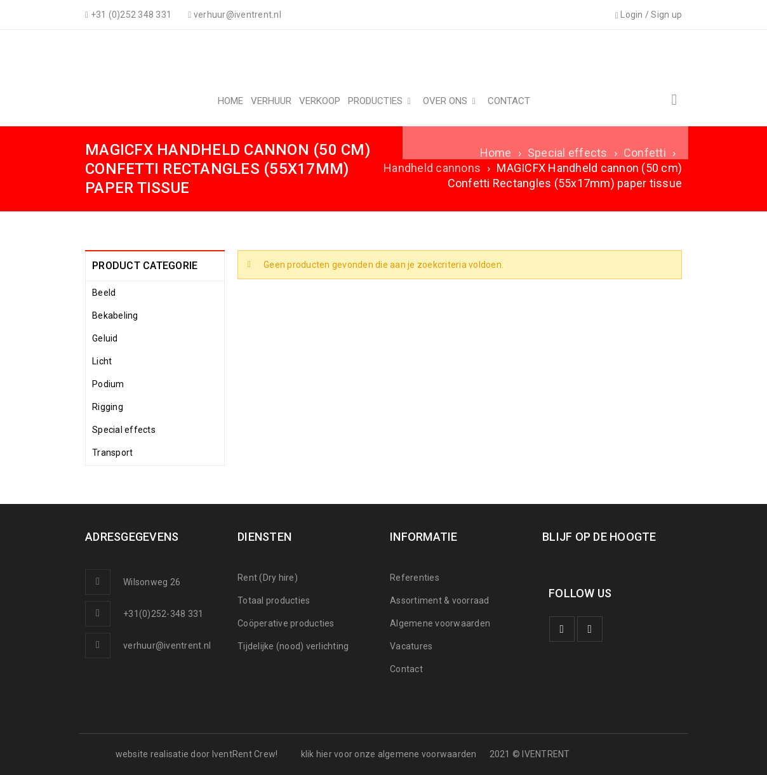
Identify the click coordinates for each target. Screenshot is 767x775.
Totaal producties (273, 600)
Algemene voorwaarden (440, 623)
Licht (102, 361)
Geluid (105, 338)
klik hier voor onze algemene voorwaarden (389, 754)
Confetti (645, 152)
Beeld (104, 293)
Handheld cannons (432, 168)
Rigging (107, 407)
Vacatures (411, 646)
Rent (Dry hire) (267, 578)
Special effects (568, 152)
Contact (406, 669)
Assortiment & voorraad (440, 600)
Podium (108, 384)
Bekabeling (115, 315)
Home (496, 152)
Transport (112, 452)
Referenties (414, 578)
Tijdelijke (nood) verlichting (293, 646)
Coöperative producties (286, 623)
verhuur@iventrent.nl (167, 645)
